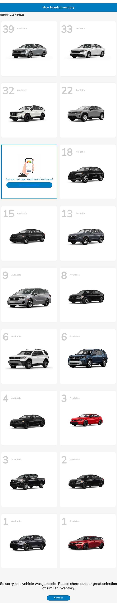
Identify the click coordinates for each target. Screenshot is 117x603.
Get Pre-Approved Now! (29, 185)
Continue (58, 597)
